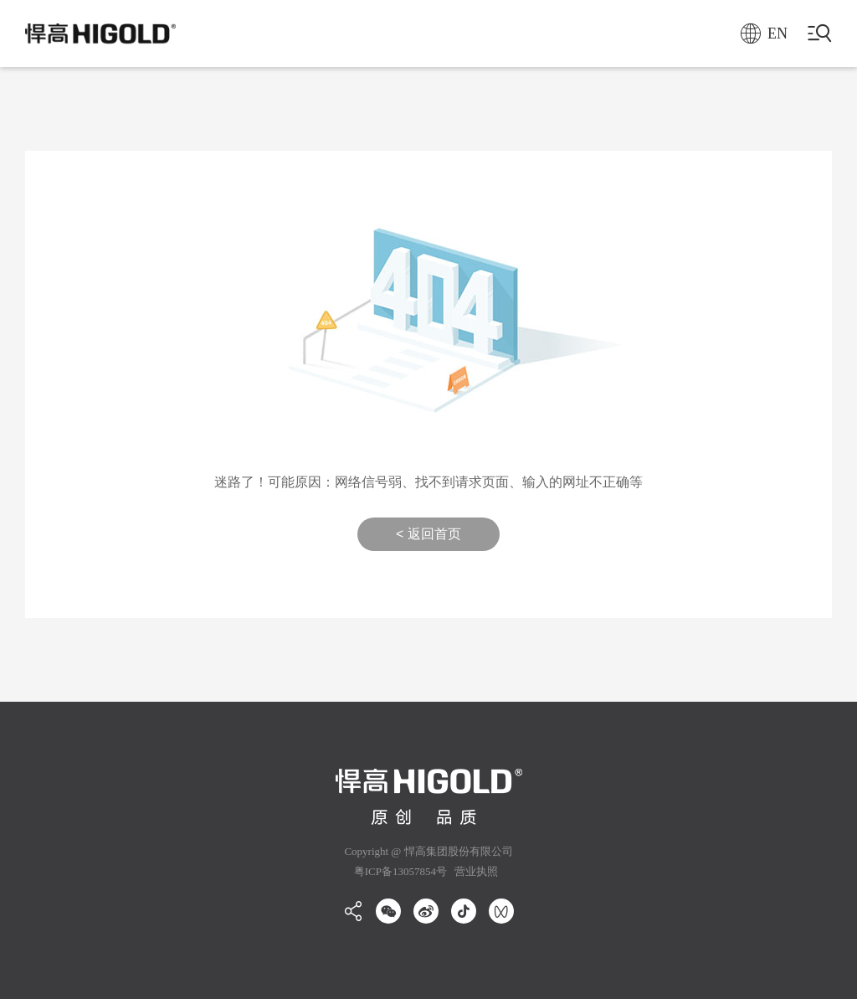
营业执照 (475, 871)
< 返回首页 (428, 534)
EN (764, 33)
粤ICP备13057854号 (400, 871)
